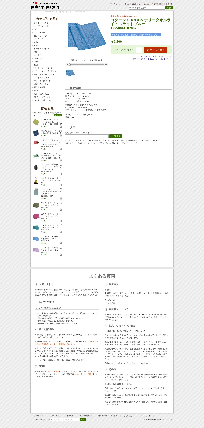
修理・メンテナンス (42, 97)
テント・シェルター (42, 23)
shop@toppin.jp (48, 302)
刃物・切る (38, 58)
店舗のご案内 (38, 416)
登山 (36, 65)
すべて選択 (58, 115)
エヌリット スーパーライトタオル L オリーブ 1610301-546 (49, 205)
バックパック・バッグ (43, 68)
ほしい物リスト (131, 4)
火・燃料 (37, 55)
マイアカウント (116, 4)
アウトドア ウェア (41, 78)
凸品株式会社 (54, 416)
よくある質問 (128, 416)
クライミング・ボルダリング (46, 71)
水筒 (36, 52)
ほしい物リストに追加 (149, 56)
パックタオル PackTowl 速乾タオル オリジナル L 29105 (51, 132)
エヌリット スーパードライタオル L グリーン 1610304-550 (49, 227)
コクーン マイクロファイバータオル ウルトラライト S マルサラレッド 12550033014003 (51, 143)
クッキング (38, 39)
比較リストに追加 (165, 56)
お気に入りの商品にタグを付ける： (79, 133)
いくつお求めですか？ (124, 50)
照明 (36, 61)
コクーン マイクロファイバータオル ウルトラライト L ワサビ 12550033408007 (51, 122)
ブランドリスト (145, 416)
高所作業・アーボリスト (44, 74)
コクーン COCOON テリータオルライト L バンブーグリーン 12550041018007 (51, 156)
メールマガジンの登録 (42, 419)
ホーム (34, 12)
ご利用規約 (69, 416)
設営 (36, 29)
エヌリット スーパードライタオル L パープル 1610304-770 (49, 250)
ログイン (169, 4)
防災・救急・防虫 (41, 94)
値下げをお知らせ (139, 59)
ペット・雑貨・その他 (43, 100)
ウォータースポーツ (42, 81)
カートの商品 (144, 4)
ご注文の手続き (158, 4)
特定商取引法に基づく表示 (108, 416)
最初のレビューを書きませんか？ (160, 59)
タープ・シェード (41, 26)
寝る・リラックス (41, 36)
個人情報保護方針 (86, 416)
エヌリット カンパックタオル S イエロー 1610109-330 (51, 180)
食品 (36, 42)
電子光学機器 (39, 87)
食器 (36, 45)
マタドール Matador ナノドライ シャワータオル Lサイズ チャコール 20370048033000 (51, 168)
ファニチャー (39, 32)
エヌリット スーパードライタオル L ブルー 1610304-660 (49, 239)
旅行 (36, 91)
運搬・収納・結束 (41, 84)
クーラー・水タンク (42, 49)
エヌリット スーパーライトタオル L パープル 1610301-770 (49, 216)
